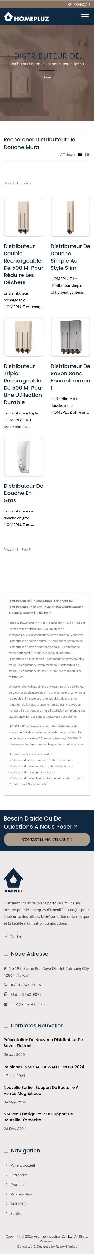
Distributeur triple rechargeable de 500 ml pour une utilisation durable (23, 384)
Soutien (16, 1213)
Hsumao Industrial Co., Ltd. (53, 1236)
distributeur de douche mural (27, 760)
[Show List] (87, 154)
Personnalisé (21, 1194)
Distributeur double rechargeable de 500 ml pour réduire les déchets (23, 264)
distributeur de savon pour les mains (31, 772)
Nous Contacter (38, 784)
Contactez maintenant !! (47, 839)
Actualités (18, 1203)
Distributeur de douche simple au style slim (70, 257)
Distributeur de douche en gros (23, 493)
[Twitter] (12, 936)
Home (47, 77)
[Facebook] (6, 936)
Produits (17, 1184)
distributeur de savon (60, 760)
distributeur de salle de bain (63, 778)
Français (82, 5)
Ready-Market (66, 1246)
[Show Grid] (80, 154)
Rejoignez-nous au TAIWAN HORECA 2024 (44, 1067)
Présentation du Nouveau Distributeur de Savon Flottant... (43, 1043)
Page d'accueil (22, 1165)
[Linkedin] (19, 936)
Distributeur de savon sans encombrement (70, 377)
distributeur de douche (59, 766)
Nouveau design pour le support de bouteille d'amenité (38, 1117)
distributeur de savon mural (26, 766)
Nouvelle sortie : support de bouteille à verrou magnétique (41, 1090)
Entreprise (19, 1174)
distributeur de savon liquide (27, 778)
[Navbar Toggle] (85, 16)
